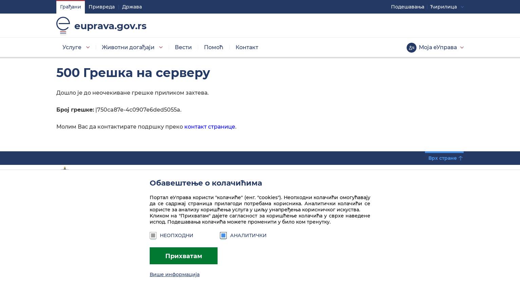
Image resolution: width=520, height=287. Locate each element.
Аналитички (243, 235)
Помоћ (213, 47)
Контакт (247, 47)
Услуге (71, 47)
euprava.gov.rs (110, 26)
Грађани (70, 7)
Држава (132, 7)
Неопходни (171, 235)
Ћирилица (443, 7)
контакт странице (209, 126)
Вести (183, 47)
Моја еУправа (438, 47)
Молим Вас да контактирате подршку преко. (146, 126)
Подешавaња (407, 7)
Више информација (175, 274)
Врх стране (442, 158)
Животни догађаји (128, 47)
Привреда (102, 7)
